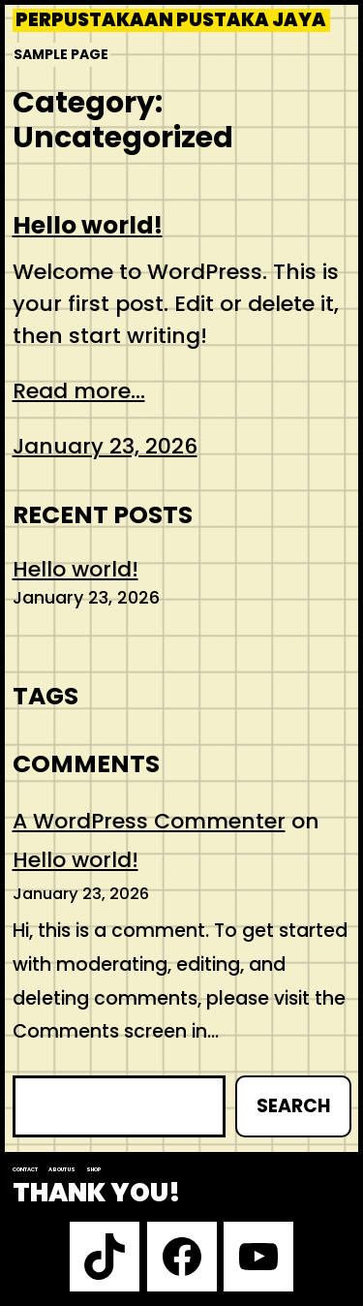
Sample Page (61, 54)
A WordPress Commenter (149, 821)
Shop (94, 1169)
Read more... (79, 391)
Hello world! (88, 225)
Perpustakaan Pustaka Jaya (170, 20)
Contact (25, 1169)
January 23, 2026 (105, 446)
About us (62, 1169)
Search (293, 1106)
